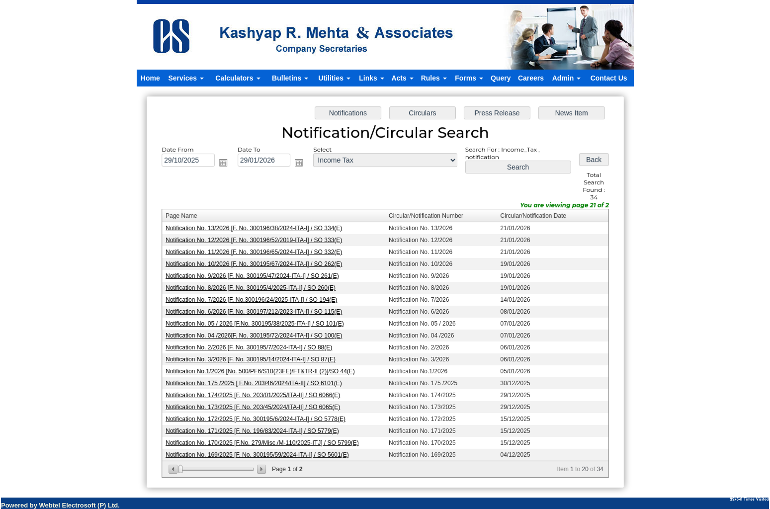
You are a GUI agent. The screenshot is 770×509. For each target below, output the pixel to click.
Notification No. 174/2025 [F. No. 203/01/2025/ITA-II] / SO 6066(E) (255, 393)
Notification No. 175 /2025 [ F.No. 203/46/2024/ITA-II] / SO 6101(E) (256, 381)
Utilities (334, 78)
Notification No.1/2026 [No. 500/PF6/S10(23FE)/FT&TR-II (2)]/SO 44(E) (262, 369)
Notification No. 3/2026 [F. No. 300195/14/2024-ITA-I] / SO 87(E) (253, 357)
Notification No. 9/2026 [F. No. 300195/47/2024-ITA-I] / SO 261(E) (255, 276)
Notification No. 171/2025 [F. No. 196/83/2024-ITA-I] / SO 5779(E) (255, 427)
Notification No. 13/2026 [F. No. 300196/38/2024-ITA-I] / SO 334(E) (256, 229)
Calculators (237, 78)
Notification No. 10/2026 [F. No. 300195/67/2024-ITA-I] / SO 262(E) (256, 264)
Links (371, 78)
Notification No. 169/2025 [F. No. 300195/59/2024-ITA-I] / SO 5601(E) (259, 451)
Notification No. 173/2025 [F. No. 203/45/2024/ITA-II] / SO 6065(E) (255, 404)
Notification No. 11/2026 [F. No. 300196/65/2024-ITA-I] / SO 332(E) (256, 253)
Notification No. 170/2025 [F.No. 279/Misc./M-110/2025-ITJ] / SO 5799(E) (264, 439)
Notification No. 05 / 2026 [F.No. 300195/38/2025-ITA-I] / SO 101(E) (257, 323)
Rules (434, 78)
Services (186, 78)
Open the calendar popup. (226, 165)
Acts (402, 78)
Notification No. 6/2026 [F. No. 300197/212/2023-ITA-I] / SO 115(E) (256, 311)
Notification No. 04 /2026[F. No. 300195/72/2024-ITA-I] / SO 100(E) (256, 334)
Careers (531, 78)
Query (501, 78)
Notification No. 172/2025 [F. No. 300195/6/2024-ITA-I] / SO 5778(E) (258, 416)
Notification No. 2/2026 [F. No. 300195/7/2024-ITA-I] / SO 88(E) (251, 346)
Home (150, 78)
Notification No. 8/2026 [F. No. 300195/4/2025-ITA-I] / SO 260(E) (253, 287)
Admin (566, 78)
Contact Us (609, 78)
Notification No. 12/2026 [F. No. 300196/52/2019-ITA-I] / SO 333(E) (256, 241)
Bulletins (290, 78)
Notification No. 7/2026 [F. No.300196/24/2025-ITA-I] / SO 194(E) (254, 299)
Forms (469, 78)
